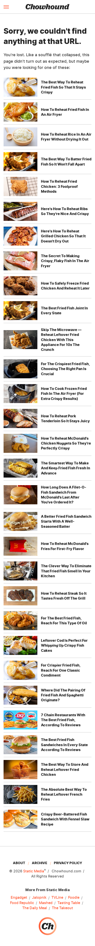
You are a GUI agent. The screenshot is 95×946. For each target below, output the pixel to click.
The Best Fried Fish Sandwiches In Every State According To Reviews (64, 744)
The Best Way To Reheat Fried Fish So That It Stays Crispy (63, 87)
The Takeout (62, 908)
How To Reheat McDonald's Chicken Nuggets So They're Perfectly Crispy (66, 443)
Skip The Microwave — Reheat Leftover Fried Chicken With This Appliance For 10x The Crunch (61, 339)
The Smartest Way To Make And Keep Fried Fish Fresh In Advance (65, 468)
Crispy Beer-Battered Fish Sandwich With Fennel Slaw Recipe (65, 819)
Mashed (46, 903)
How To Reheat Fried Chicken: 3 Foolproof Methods (59, 186)
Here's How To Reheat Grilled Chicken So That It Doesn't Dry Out (63, 236)
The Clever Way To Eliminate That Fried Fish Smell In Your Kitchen (66, 571)
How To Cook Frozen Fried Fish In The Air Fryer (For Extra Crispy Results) (64, 393)
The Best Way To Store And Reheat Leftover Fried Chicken (64, 769)
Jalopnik (39, 898)
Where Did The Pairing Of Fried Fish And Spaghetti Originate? (63, 695)
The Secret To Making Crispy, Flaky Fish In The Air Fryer (65, 261)
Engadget (19, 898)
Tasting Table (68, 903)
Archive (39, 863)
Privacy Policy (68, 863)
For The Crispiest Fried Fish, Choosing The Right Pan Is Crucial (65, 369)
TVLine (57, 898)
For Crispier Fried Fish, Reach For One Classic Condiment (60, 670)
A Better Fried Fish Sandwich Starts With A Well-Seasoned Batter (66, 521)
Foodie (73, 898)
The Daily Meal (34, 908)
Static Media (33, 871)
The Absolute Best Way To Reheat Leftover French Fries (64, 794)
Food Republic (22, 903)
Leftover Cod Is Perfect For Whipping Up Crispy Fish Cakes (64, 645)
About (19, 863)
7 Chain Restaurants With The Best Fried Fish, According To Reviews (63, 720)
